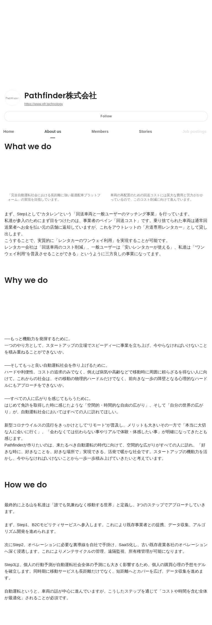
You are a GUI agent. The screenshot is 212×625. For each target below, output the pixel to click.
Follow (106, 116)
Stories (145, 131)
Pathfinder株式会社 (60, 96)
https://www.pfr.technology (43, 104)
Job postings (194, 131)
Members (100, 131)
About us (52, 131)
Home (8, 131)
